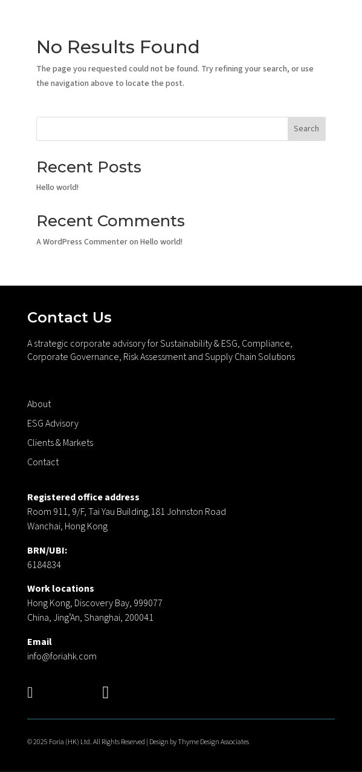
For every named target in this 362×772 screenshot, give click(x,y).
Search (306, 129)
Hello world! (57, 188)
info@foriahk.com (62, 656)
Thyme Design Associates (213, 742)
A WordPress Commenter (82, 242)
